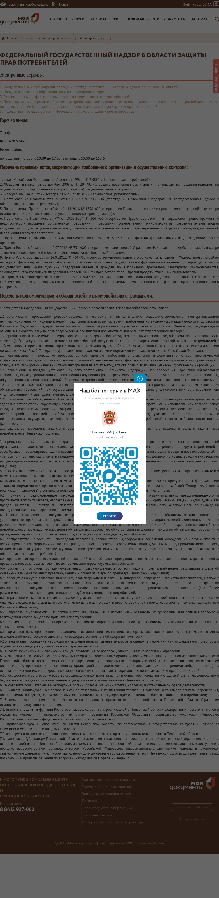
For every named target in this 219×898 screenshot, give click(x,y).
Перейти (109, 516)
